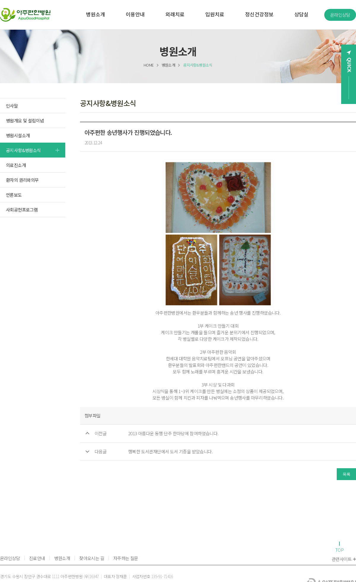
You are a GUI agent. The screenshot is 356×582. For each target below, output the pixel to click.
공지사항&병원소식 (197, 65)
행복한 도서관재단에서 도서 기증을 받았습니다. (170, 451)
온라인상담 (340, 15)
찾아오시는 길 (91, 558)
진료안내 (37, 558)
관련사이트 (344, 559)
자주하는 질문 (125, 558)
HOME (149, 65)
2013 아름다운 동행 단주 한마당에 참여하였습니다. (173, 433)
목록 (346, 474)
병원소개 (168, 65)
